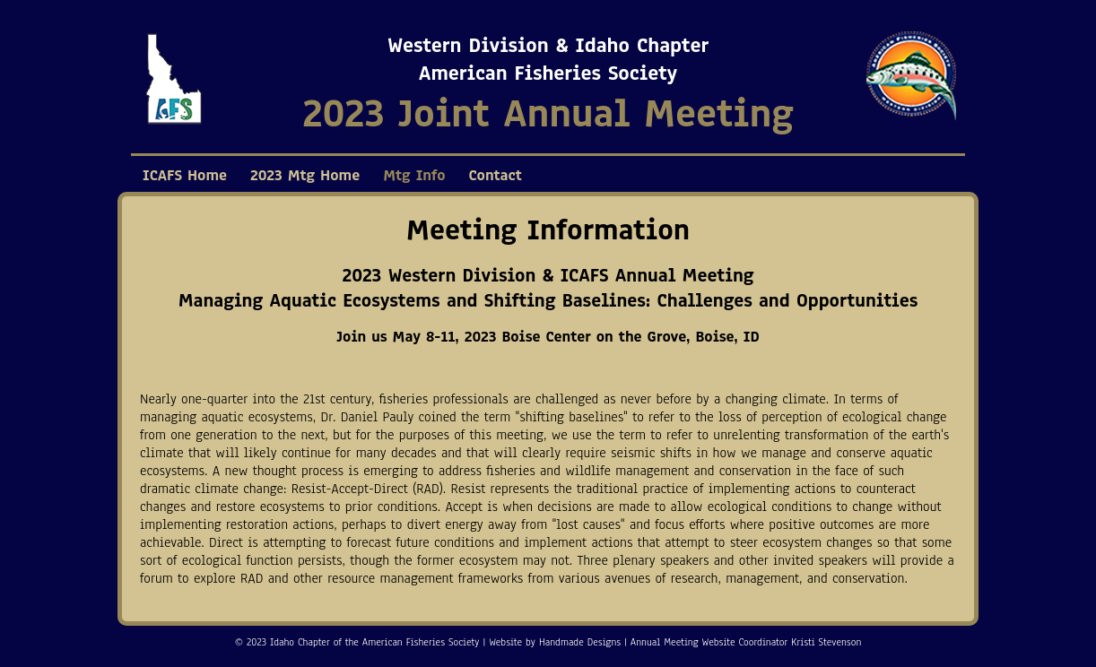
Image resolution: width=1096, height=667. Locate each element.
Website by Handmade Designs (555, 642)
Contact (494, 175)
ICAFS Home (185, 175)
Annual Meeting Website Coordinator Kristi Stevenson (746, 642)
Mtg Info (414, 175)
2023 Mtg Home (305, 175)
